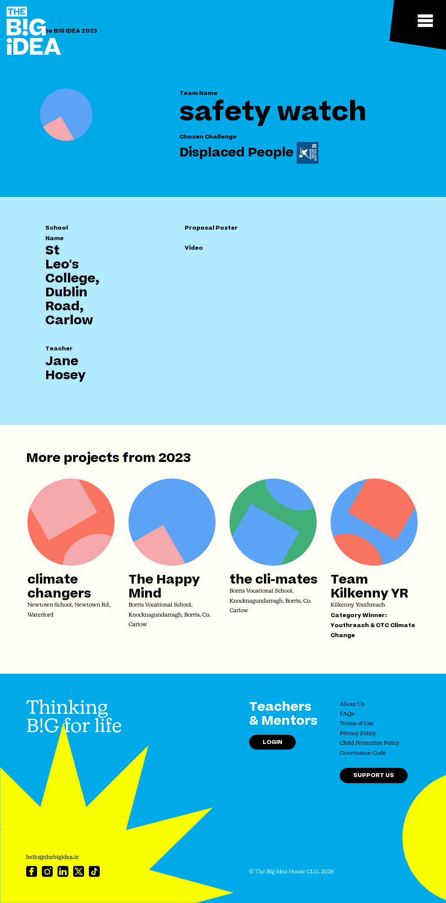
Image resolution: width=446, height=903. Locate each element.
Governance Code (363, 753)
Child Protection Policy (369, 743)
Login (272, 742)
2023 (175, 458)
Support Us (373, 775)
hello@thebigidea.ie (52, 857)
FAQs (347, 714)
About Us (352, 704)
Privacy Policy (358, 734)
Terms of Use (357, 723)
